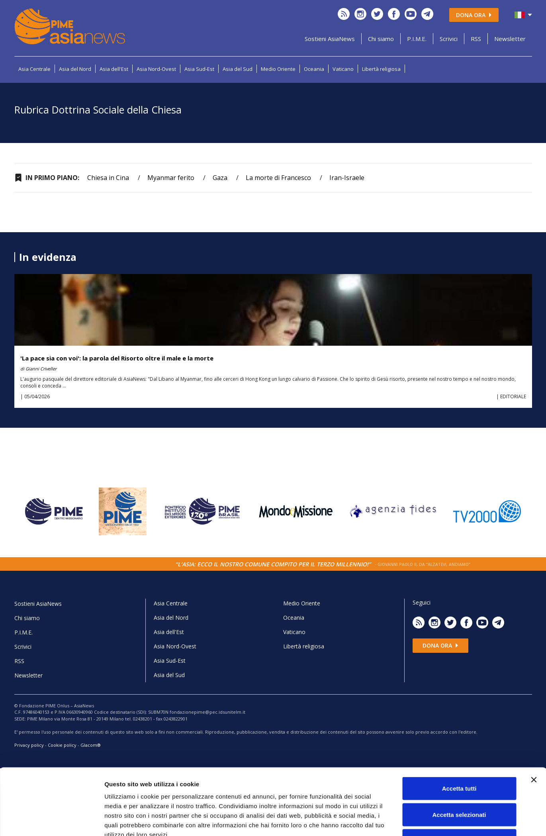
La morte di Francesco (278, 177)
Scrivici (449, 39)
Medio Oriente (278, 68)
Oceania (314, 68)
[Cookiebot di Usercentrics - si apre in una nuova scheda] (51, 820)
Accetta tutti (459, 731)
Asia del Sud (237, 68)
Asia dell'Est (114, 68)
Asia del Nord (75, 68)
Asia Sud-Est (199, 68)
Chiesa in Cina (108, 177)
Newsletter (510, 39)
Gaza (220, 177)
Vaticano (343, 68)
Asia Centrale (34, 68)
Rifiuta (459, 783)
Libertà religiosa (381, 68)
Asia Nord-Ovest (156, 68)
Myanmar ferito (170, 177)
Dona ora (474, 15)
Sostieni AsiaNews (330, 39)
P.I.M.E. (417, 39)
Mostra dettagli (418, 820)
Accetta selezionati (459, 757)
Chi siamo (381, 39)
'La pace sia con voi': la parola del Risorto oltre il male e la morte (116, 358)
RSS (476, 39)
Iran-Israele (346, 177)
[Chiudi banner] (533, 723)
